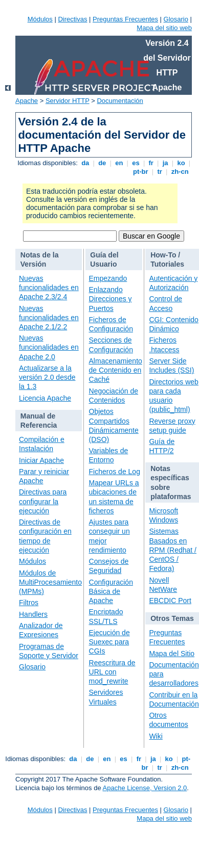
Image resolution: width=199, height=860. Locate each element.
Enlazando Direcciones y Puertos (110, 298)
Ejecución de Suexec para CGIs (109, 642)
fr (151, 163)
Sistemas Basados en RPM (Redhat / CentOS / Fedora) (172, 549)
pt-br (140, 171)
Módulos (40, 19)
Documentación (120, 101)
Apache (26, 101)
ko (181, 163)
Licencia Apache (45, 398)
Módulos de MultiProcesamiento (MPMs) (50, 582)
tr (160, 171)
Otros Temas (172, 618)
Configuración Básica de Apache (111, 591)
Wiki (155, 736)
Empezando (108, 278)
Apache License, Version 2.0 (145, 788)
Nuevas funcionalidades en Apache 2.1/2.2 (49, 317)
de (102, 163)
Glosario (176, 19)
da (85, 163)
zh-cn (179, 171)
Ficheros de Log (114, 471)
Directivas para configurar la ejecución (43, 501)
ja (165, 163)
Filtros (28, 602)
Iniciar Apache (41, 460)
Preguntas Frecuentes (125, 19)
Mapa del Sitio (171, 653)
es (136, 163)
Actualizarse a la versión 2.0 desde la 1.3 (47, 377)
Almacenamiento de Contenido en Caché (115, 370)
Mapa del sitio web (164, 28)
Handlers (33, 614)
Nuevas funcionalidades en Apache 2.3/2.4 (49, 287)
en (119, 163)
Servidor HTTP (68, 101)
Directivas (72, 19)
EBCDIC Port (170, 600)
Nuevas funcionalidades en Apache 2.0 (49, 347)
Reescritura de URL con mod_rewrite (112, 672)
